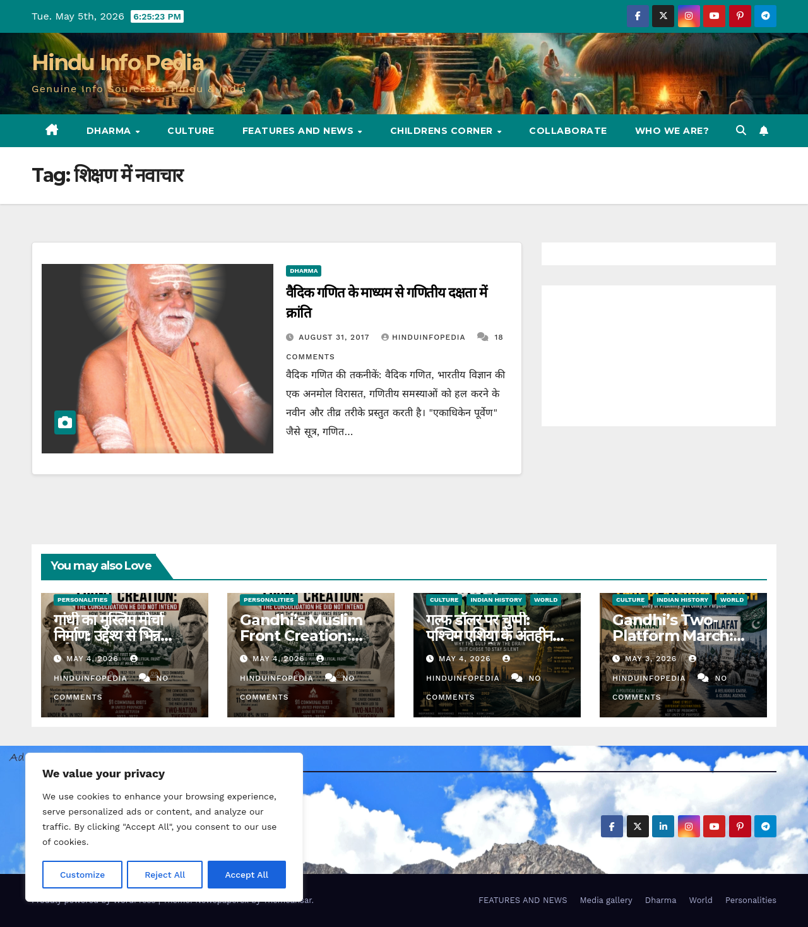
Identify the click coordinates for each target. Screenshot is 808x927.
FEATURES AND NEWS (299, 130)
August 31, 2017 (335, 337)
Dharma (110, 130)
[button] (741, 130)
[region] (164, 828)
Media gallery (605, 900)
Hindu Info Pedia (118, 62)
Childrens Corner (443, 130)
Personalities (82, 599)
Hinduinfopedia (424, 337)
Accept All (247, 875)
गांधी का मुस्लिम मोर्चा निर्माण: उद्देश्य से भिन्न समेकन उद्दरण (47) (108, 636)
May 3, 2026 (652, 658)
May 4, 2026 (94, 658)
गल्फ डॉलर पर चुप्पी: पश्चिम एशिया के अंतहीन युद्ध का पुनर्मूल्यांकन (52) (491, 636)
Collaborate (568, 130)
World (545, 599)
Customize (82, 875)
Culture (191, 130)
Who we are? (672, 130)
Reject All (165, 875)
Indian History (496, 599)
